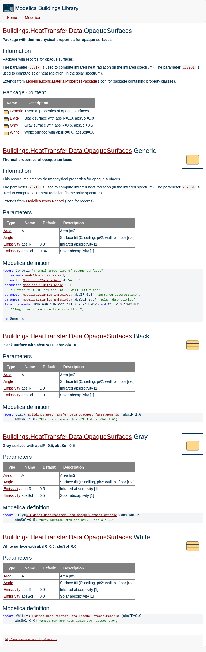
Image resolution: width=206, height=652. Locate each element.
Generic (16, 111)
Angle (8, 237)
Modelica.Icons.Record (45, 201)
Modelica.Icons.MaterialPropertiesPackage (61, 81)
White (15, 132)
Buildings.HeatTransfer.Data (42, 30)
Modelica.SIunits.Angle (43, 285)
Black (14, 118)
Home (12, 18)
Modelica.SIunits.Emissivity (47, 295)
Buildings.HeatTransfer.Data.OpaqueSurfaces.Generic (73, 415)
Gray (14, 125)
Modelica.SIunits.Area (42, 281)
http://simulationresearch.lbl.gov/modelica (31, 639)
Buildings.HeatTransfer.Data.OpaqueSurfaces (67, 150)
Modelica (32, 18)
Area (7, 231)
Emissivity (11, 244)
